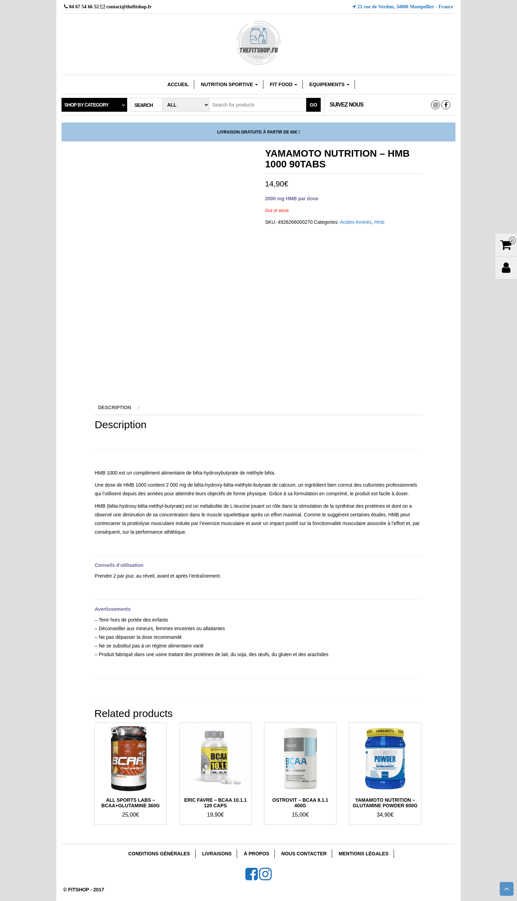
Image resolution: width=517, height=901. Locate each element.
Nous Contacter (304, 853)
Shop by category (86, 105)
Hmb (379, 222)
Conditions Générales (159, 853)
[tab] (117, 408)
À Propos (256, 853)
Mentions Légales (363, 853)
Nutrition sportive (229, 84)
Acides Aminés (356, 222)
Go (313, 105)
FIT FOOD (283, 84)
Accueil (178, 84)
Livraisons (217, 853)
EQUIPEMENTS (329, 84)
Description (114, 407)
